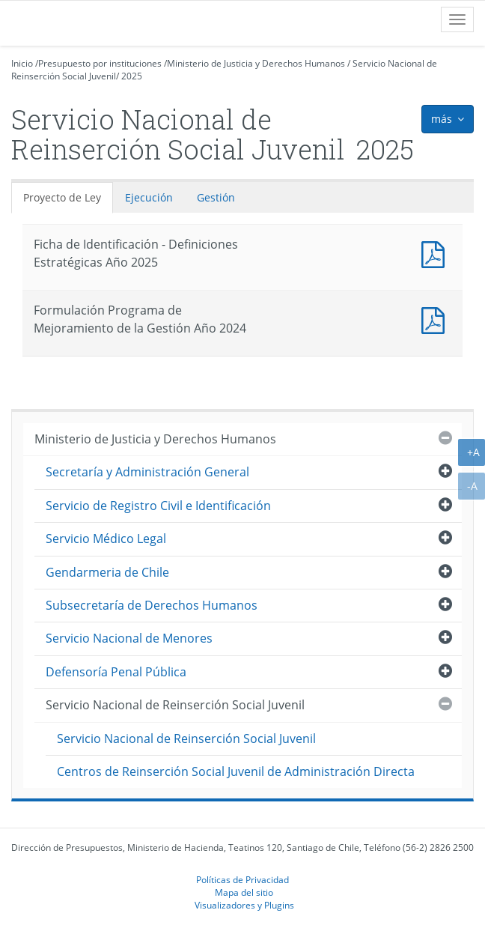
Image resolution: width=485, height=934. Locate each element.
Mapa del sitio (244, 892)
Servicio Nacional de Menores (129, 638)
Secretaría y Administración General (147, 472)
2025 (131, 76)
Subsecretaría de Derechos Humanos (151, 605)
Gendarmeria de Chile (107, 572)
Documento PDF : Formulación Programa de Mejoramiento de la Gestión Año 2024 (436, 319)
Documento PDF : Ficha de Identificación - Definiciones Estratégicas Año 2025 (436, 253)
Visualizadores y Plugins (244, 905)
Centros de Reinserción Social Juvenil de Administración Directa (236, 771)
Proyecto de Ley (62, 197)
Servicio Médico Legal (106, 538)
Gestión (216, 197)
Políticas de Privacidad (242, 879)
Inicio (22, 63)
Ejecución (149, 197)
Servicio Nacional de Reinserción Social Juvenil (175, 705)
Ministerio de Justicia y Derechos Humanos (256, 63)
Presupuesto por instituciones (100, 63)
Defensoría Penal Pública (116, 672)
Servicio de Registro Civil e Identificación (158, 505)
